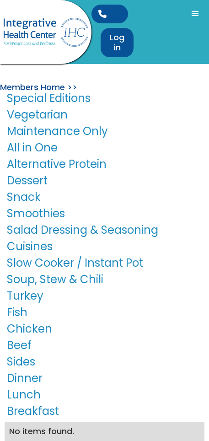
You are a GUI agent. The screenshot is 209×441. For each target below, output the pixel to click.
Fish (17, 312)
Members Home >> (38, 87)
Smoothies (36, 213)
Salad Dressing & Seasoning (82, 229)
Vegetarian (37, 114)
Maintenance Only (57, 131)
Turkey (25, 295)
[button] (195, 13)
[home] (45, 32)
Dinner (25, 378)
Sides (21, 361)
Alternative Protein (57, 164)
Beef (19, 345)
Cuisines (30, 246)
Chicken (29, 328)
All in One (32, 147)
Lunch (24, 394)
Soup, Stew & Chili (55, 279)
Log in (117, 42)
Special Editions (49, 98)
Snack (24, 196)
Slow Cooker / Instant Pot (75, 262)
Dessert (27, 180)
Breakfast (33, 411)
